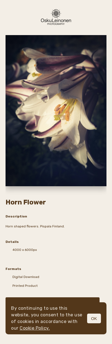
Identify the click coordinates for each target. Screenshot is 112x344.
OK (94, 318)
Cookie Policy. (35, 328)
